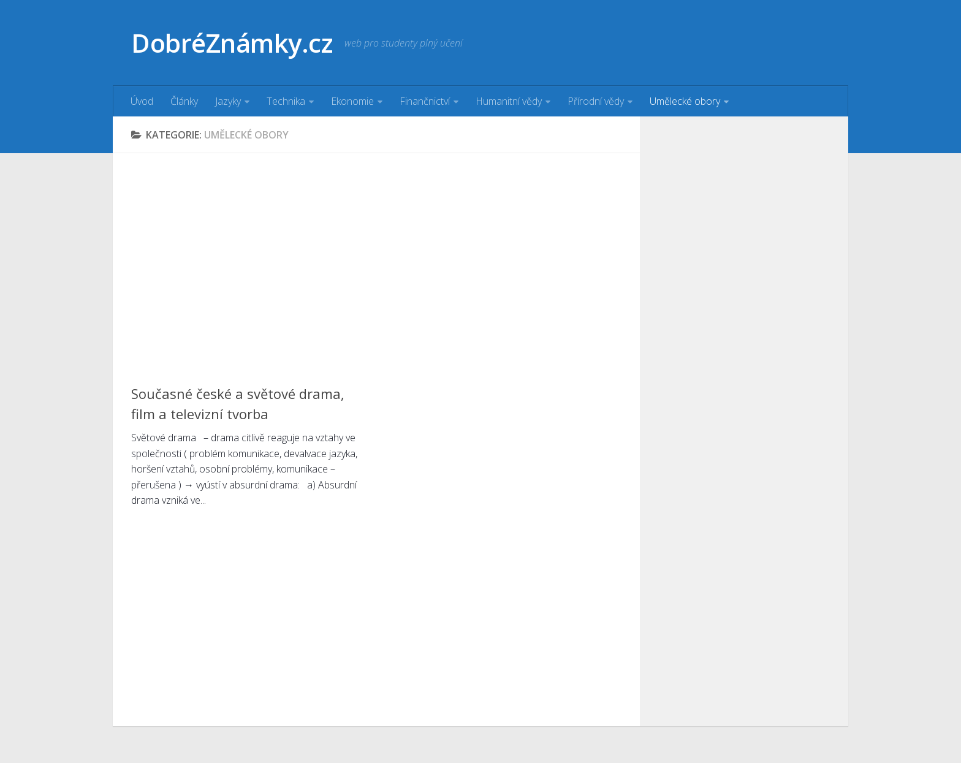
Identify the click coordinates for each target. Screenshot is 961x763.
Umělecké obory (685, 101)
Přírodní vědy (596, 101)
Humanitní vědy (509, 101)
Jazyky (228, 101)
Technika (286, 101)
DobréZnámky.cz (231, 42)
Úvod (142, 101)
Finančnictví (425, 101)
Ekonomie (352, 101)
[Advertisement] (376, 257)
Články (184, 101)
